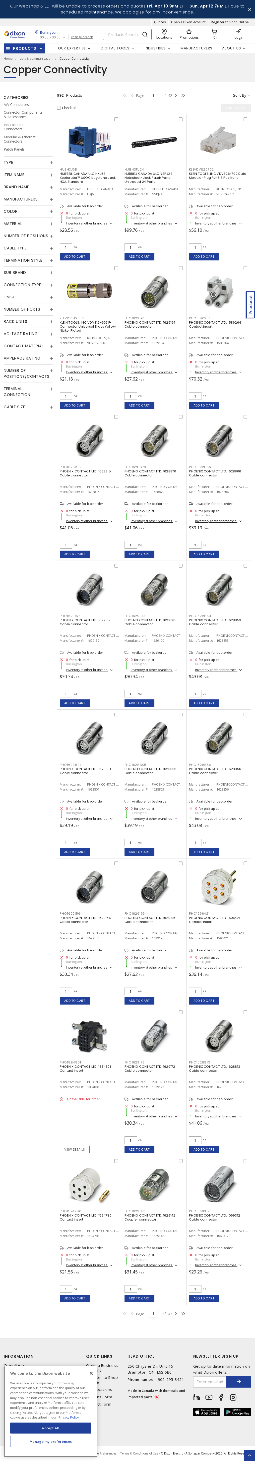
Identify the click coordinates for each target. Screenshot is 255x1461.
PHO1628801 (70, 765)
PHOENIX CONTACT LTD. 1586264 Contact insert (215, 324)
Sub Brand (15, 272)
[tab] (28, 98)
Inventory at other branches (87, 223)
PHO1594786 (70, 1211)
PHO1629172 (135, 1062)
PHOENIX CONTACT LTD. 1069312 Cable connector (214, 1217)
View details (74, 1149)
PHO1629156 (70, 913)
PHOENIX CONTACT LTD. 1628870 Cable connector (150, 473)
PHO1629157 (70, 616)
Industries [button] (155, 48)
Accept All (51, 1428)
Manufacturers (196, 48)
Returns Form (99, 1397)
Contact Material (24, 346)
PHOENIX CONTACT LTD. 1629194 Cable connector (150, 324)
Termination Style (23, 260)
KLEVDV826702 (201, 169)
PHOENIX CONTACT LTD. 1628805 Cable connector (151, 771)
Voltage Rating (21, 333)
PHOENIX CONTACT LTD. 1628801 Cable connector (85, 771)
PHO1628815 (70, 467)
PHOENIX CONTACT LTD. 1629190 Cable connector (150, 622)
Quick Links (99, 1356)
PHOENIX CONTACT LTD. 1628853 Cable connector (215, 622)
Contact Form (98, 1404)
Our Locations (99, 1389)
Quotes (160, 22)
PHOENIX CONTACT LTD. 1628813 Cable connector (214, 1068)
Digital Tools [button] (115, 48)
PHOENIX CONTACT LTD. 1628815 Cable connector (85, 473)
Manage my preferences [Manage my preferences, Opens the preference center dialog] (51, 1441)
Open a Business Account (102, 1368)
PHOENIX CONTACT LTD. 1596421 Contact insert (214, 920)
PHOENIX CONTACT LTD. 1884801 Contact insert (85, 1068)
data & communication (36, 58)
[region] (50, 1411)
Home (8, 58)
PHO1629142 (135, 1211)
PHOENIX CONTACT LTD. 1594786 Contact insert (86, 1217)
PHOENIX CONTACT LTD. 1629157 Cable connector (85, 622)
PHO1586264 (200, 318)
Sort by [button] (239, 95)
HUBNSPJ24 (134, 169)
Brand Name (16, 187)
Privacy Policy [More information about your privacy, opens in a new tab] (69, 1417)
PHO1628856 (200, 765)
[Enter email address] (210, 1382)
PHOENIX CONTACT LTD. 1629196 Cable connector (150, 920)
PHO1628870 (135, 467)
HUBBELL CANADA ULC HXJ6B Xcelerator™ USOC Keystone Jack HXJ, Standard (88, 178)
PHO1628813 (199, 1062)
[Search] (127, 34)
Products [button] (24, 48)
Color (11, 211)
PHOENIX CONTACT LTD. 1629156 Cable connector (85, 920)
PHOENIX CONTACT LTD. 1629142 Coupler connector (150, 1217)
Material (13, 223)
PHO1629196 (135, 913)
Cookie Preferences (103, 1453)
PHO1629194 (135, 318)
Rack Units (15, 321)
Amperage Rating (22, 358)
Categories (16, 97)
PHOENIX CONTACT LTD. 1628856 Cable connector (215, 771)
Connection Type (22, 284)
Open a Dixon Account (188, 22)
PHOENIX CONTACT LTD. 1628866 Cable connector (215, 473)
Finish (10, 297)
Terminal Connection (17, 391)
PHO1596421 (199, 913)
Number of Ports (22, 309)
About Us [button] (231, 48)
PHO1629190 (135, 616)
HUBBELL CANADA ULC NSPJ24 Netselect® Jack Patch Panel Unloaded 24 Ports (148, 178)
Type (8, 162)
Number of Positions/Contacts (27, 373)
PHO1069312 (199, 1211)
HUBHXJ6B (68, 169)
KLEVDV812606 (72, 318)
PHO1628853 (200, 616)
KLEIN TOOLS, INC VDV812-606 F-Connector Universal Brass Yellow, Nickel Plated (88, 326)
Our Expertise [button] (72, 48)
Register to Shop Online (230, 22)
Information (19, 1356)
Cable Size (14, 407)
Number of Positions (26, 235)
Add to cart (74, 256)
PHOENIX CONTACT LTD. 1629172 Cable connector (150, 1068)
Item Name (14, 174)
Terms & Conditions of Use (139, 1453)
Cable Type (15, 248)
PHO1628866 (200, 467)
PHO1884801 (70, 1062)
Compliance (15, 1365)
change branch (82, 37)
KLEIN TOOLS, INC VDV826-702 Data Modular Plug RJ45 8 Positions (217, 176)
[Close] (91, 1373)
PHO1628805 (136, 765)
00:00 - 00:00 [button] (50, 37)
